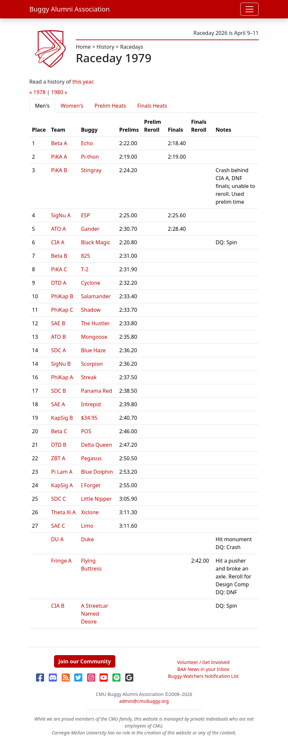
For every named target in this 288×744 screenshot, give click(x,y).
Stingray (91, 170)
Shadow (91, 309)
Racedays (131, 46)
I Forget (91, 485)
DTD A (58, 282)
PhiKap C (62, 309)
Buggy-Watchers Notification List (203, 676)
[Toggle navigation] (249, 9)
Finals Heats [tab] (152, 105)
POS (86, 431)
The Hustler (95, 323)
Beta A (59, 143)
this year (82, 81)
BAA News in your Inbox (203, 669)
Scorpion (92, 363)
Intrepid (91, 404)
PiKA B (59, 170)
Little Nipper (96, 498)
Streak (89, 377)
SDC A (58, 350)
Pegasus (91, 458)
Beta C (59, 431)
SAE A (58, 404)
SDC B (58, 390)
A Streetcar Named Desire (94, 613)
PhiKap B (62, 296)
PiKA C (59, 269)
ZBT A (58, 458)
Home (83, 46)
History (105, 46)
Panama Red (96, 390)
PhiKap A (62, 377)
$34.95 (89, 417)
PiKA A (59, 156)
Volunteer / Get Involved (203, 662)
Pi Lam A (61, 471)
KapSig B (62, 417)
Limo (87, 525)
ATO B (58, 336)
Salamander (96, 296)
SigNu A (61, 215)
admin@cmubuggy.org (144, 701)
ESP (85, 215)
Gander (90, 228)
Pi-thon (90, 156)
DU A (57, 539)
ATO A (58, 228)
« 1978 (37, 92)
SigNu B (61, 363)
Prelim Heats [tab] (110, 105)
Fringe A (61, 560)
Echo (87, 143)
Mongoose (94, 336)
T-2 (85, 269)
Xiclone (90, 512)
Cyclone (91, 282)
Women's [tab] (72, 105)
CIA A (57, 242)
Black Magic (95, 242)
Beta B (59, 255)
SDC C (58, 498)
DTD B (58, 444)
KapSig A (62, 485)
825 (85, 255)
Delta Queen (96, 444)
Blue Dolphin (97, 471)
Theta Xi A (63, 512)
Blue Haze (93, 350)
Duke (87, 539)
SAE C (58, 525)
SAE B (58, 323)
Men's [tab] (42, 105)
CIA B (57, 605)
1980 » (59, 92)
